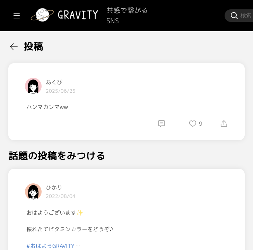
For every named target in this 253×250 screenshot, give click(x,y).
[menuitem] (41, 44)
